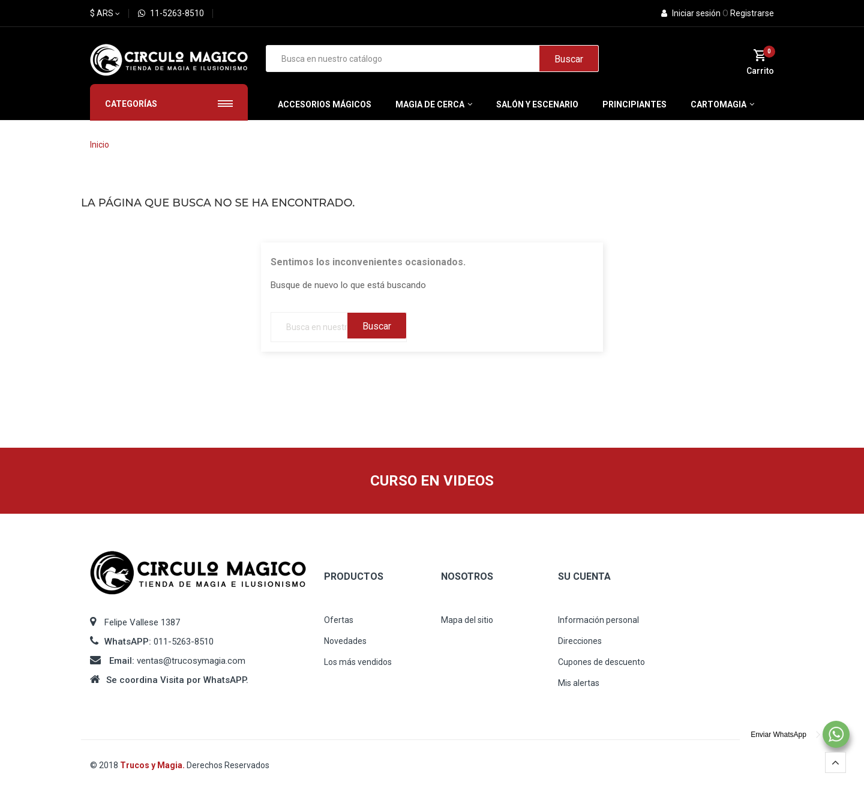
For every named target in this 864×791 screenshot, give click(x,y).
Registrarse (748, 13)
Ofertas (338, 620)
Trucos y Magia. (153, 765)
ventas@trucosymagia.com (191, 660)
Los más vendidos (358, 662)
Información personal (598, 620)
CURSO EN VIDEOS (432, 480)
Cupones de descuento (601, 662)
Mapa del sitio (467, 620)
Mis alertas (578, 683)
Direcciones (580, 641)
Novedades (345, 641)
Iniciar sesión (691, 13)
